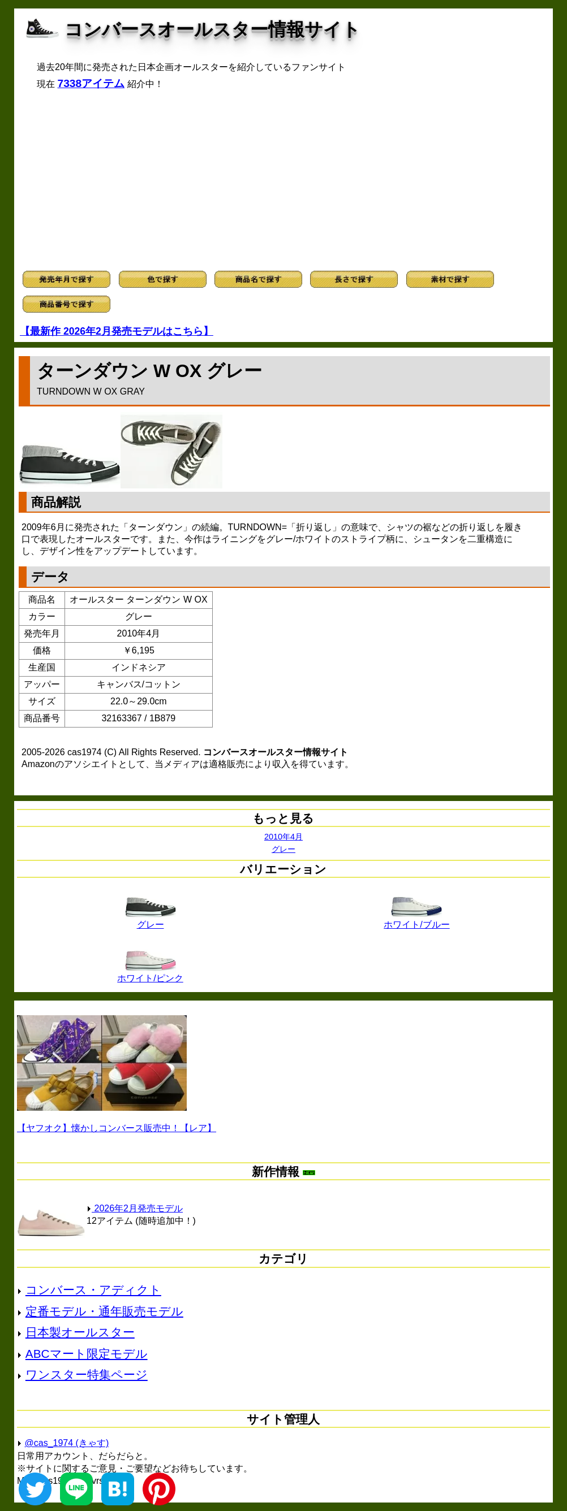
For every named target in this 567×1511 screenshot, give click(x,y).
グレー (283, 849)
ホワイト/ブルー (416, 920)
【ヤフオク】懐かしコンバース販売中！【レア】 (116, 1128)
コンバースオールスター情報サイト (212, 29)
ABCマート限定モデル (86, 1353)
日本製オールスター (80, 1332)
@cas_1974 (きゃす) (67, 1443)
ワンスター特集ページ (86, 1374)
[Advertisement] (283, 180)
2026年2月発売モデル (135, 1208)
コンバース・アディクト (93, 1289)
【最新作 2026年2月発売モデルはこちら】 (116, 331)
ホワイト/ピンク (150, 974)
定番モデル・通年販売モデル (104, 1311)
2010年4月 (283, 836)
